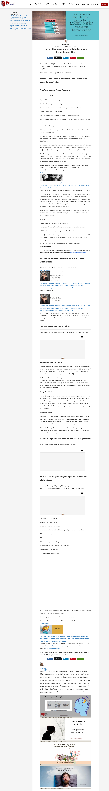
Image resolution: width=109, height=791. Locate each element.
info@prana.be (8, 778)
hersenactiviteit (65, 302)
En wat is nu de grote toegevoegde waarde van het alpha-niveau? (21, 29)
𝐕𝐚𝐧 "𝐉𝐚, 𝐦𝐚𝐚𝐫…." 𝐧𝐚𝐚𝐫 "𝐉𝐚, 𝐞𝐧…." (18, 19)
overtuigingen (65, 586)
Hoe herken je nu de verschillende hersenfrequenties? (19, 26)
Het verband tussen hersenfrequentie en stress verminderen (20, 21)
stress (65, 180)
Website (43, 623)
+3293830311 (7, 777)
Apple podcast (58, 599)
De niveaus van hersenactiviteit (18, 23)
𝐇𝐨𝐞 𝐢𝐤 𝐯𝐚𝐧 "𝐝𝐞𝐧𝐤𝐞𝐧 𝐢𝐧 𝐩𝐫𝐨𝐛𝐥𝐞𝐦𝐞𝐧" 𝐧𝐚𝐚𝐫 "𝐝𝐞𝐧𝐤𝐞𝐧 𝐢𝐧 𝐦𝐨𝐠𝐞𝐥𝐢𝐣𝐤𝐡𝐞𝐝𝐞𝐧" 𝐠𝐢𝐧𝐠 (20, 16)
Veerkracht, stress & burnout (69, 46)
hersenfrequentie (65, 279)
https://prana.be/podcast (52, 602)
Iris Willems (65, 44)
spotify (51, 599)
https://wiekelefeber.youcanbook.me (78, 252)
